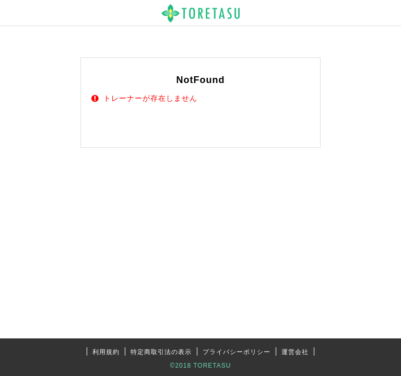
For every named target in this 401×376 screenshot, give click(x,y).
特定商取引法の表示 (161, 352)
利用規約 (106, 352)
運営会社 (295, 352)
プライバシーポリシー (236, 352)
